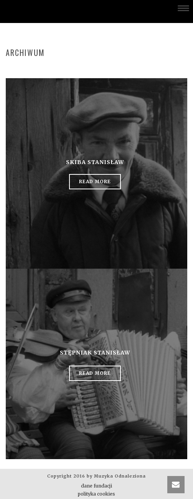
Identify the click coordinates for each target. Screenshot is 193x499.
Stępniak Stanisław (95, 352)
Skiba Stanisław (95, 162)
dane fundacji (96, 486)
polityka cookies (96, 494)
